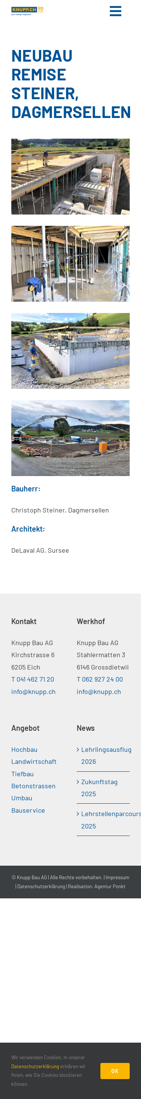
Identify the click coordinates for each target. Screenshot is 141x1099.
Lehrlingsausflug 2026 (103, 755)
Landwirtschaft (34, 761)
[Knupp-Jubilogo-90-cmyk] (27, 10)
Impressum (117, 877)
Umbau (21, 798)
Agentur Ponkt (110, 886)
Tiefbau (22, 773)
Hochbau (24, 749)
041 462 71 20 (35, 679)
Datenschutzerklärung (41, 886)
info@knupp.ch (33, 691)
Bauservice (28, 810)
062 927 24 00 (102, 679)
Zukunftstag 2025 (99, 787)
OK (115, 1071)
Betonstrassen (33, 786)
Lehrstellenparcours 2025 (103, 819)
